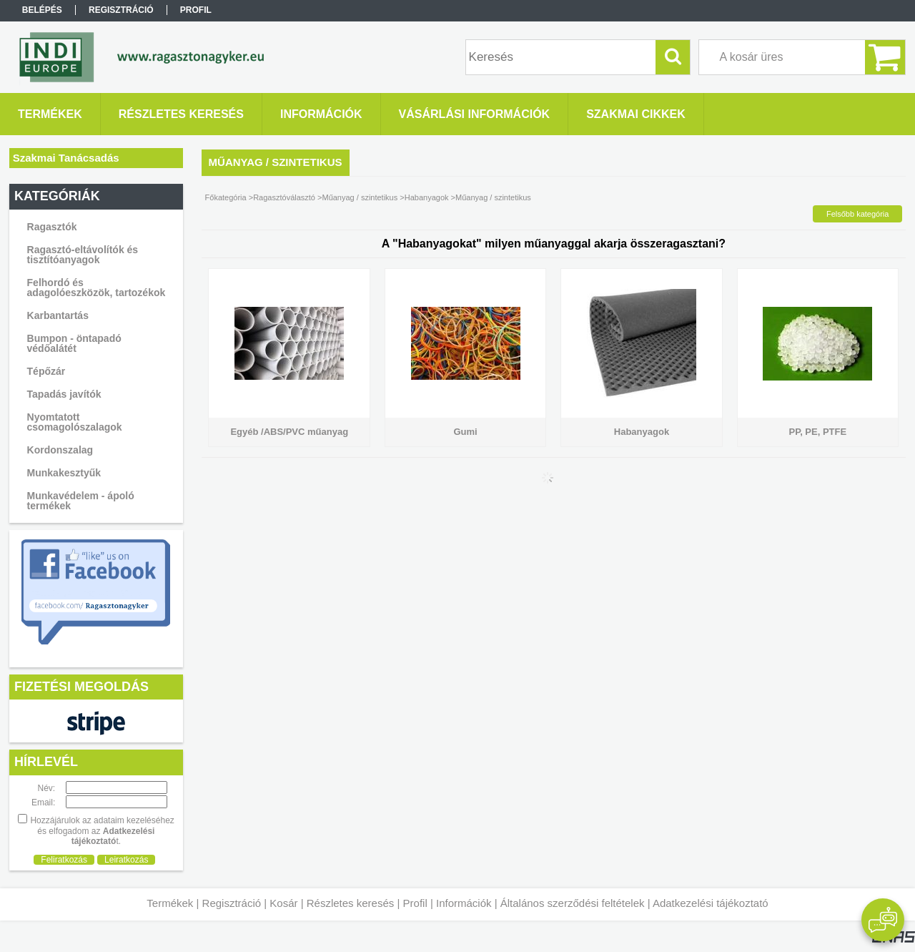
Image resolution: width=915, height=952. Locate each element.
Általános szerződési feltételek (572, 903)
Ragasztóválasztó (284, 197)
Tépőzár (46, 371)
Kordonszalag (60, 450)
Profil (415, 903)
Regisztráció (232, 903)
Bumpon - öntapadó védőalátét (74, 343)
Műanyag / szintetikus (359, 197)
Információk (464, 903)
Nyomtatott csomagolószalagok (74, 422)
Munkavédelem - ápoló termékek (80, 500)
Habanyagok (427, 197)
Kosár (283, 903)
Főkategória (226, 197)
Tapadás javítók (64, 394)
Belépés (42, 10)
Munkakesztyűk (64, 473)
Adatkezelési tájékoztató (710, 903)
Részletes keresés (351, 903)
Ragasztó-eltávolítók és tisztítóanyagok (83, 254)
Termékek (170, 903)
